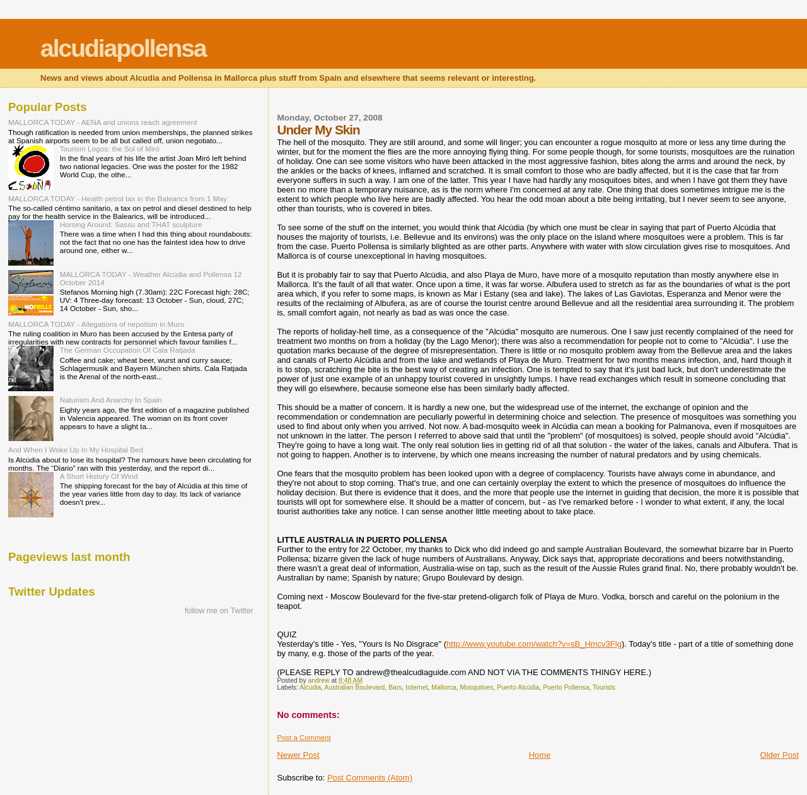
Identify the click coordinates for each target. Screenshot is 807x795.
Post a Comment (303, 737)
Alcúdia (310, 687)
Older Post (779, 755)
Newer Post (298, 755)
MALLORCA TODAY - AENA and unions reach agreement (102, 122)
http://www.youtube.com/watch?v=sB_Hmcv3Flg (534, 644)
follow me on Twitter (219, 610)
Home (540, 755)
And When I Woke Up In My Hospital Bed (75, 449)
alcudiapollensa (123, 48)
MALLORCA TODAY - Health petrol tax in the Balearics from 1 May (117, 198)
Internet (416, 687)
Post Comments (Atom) (369, 777)
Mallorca (443, 687)
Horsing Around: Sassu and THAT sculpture (131, 224)
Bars (395, 687)
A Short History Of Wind (99, 476)
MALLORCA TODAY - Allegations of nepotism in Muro (96, 324)
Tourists (604, 687)
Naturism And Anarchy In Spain (111, 400)
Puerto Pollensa (566, 687)
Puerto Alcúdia (518, 687)
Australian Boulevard (355, 687)
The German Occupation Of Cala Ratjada (127, 350)
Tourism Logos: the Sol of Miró (110, 148)
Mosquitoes (476, 687)
